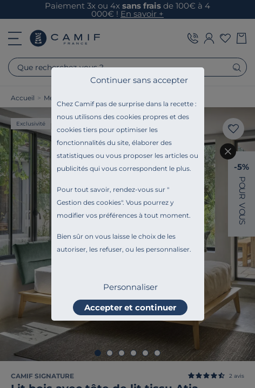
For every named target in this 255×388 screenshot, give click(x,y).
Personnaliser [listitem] (130, 287)
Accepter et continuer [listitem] (130, 307)
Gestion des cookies (89, 202)
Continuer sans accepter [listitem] (139, 80)
